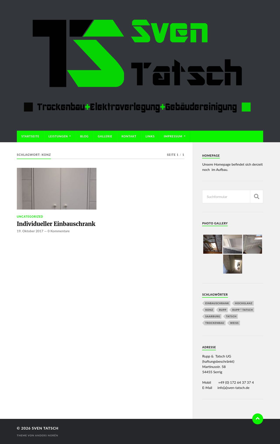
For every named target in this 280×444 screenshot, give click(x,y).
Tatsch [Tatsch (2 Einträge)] (231, 316)
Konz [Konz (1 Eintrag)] (209, 309)
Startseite (30, 136)
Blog (84, 136)
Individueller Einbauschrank (56, 223)
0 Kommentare (59, 231)
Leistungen (58, 136)
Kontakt (128, 136)
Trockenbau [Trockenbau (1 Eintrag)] (214, 322)
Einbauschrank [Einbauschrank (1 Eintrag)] (217, 303)
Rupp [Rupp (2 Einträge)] (222, 309)
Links (150, 136)
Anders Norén (46, 435)
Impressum (173, 136)
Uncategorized (30, 216)
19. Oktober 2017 (30, 231)
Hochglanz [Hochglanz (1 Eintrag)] (243, 303)
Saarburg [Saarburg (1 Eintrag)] (212, 316)
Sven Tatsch (45, 428)
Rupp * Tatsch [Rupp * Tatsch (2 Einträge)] (242, 309)
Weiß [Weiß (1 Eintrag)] (234, 322)
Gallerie (105, 136)
